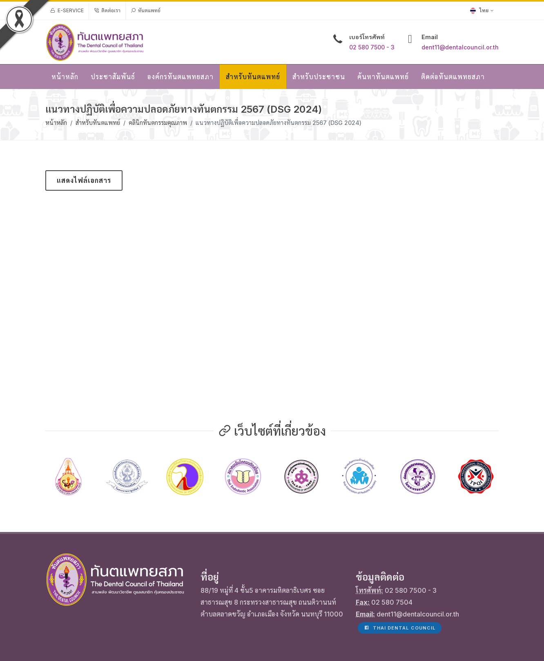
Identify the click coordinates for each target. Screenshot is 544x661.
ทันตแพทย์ (146, 11)
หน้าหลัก (56, 122)
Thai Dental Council (399, 582)
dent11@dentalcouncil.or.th (460, 47)
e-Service (67, 11)
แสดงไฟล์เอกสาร (84, 180)
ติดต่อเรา (107, 11)
